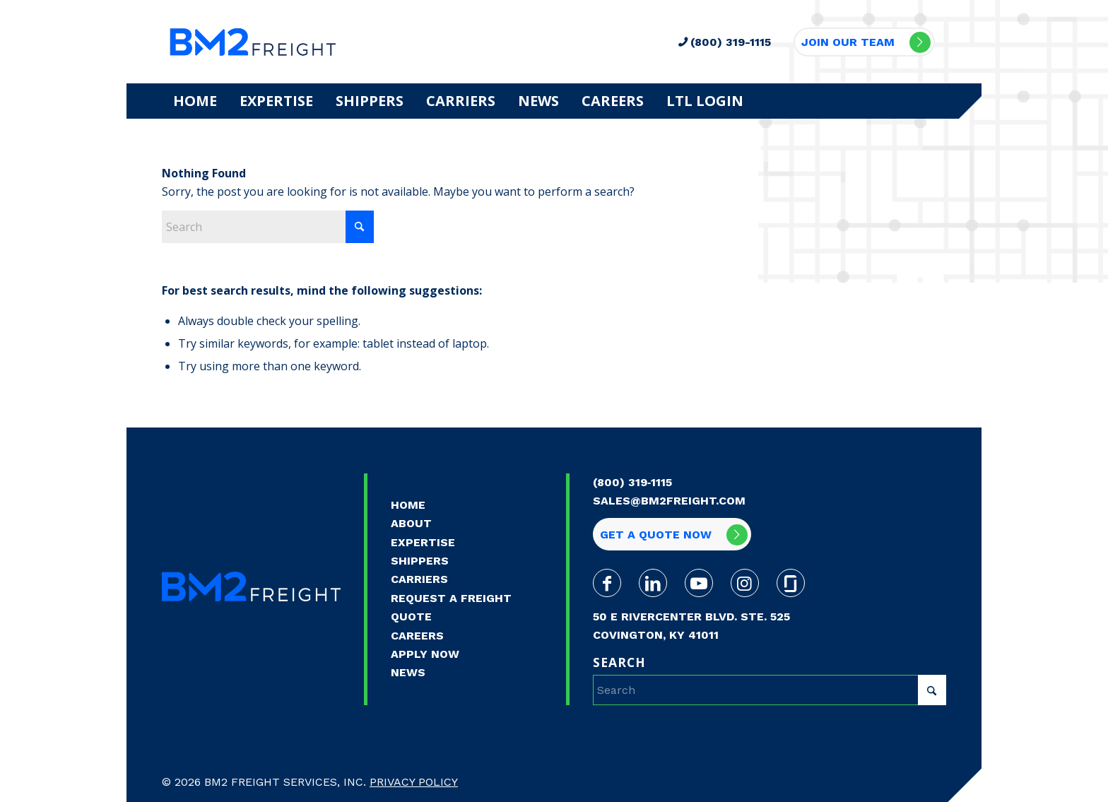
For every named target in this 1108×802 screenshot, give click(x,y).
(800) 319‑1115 (632, 482)
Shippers (420, 560)
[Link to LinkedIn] (653, 583)
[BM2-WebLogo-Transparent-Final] (252, 41)
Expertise (423, 542)
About (411, 523)
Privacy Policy (414, 782)
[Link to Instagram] (745, 583)
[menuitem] (195, 101)
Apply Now (425, 654)
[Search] (268, 227)
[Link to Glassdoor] (791, 583)
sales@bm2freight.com (669, 500)
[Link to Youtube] (699, 583)
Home (408, 505)
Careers (417, 635)
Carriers (419, 579)
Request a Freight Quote (451, 607)
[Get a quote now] (672, 534)
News (408, 672)
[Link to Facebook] (607, 583)
